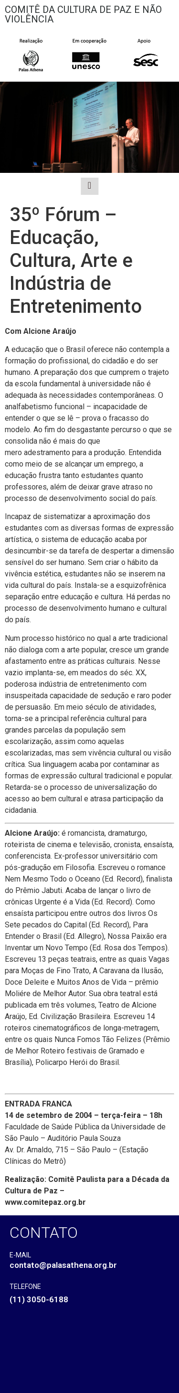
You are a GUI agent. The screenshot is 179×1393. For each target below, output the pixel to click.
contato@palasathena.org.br (63, 1265)
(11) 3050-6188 (39, 1299)
